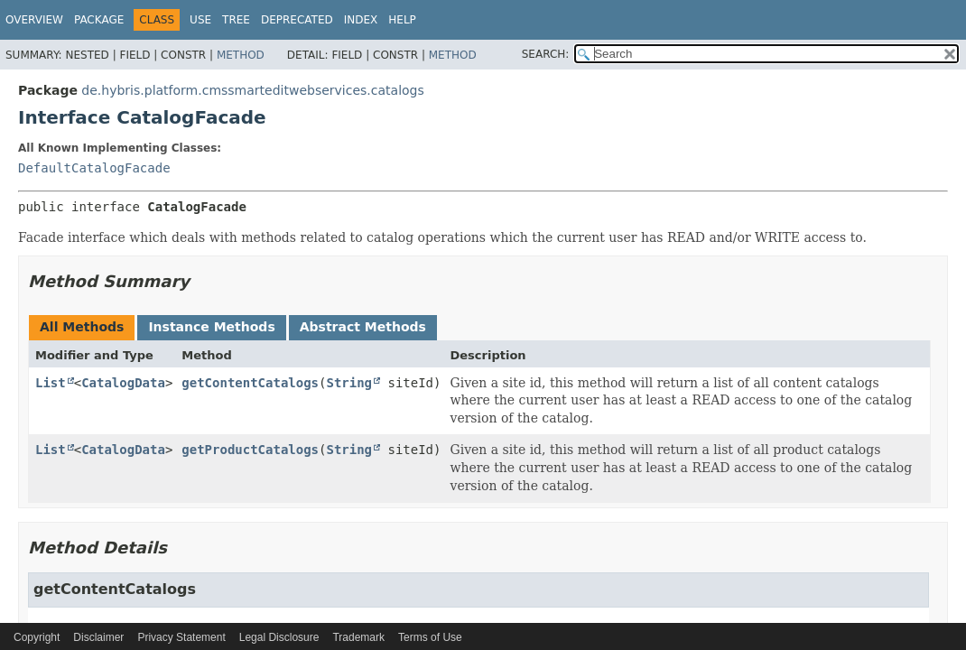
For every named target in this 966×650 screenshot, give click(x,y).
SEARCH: (546, 54)
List (50, 383)
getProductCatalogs (250, 449)
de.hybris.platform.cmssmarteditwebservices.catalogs (252, 90)
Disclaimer (98, 637)
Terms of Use (430, 637)
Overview (34, 20)
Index (361, 20)
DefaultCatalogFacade (94, 168)
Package (99, 20)
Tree (236, 20)
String (349, 383)
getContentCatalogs (250, 383)
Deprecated (297, 20)
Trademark (358, 637)
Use (200, 20)
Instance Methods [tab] (211, 327)
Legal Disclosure (279, 637)
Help (402, 20)
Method (241, 55)
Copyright (37, 637)
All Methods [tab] (82, 327)
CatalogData (123, 383)
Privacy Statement (181, 637)
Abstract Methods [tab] (363, 327)
